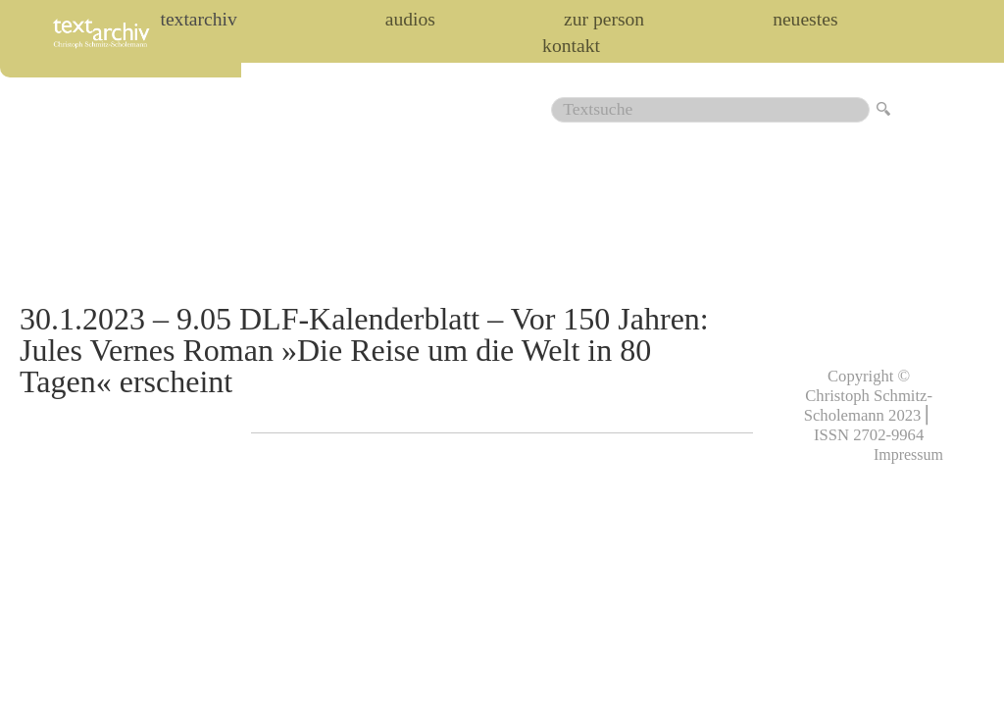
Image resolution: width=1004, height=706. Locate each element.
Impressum (908, 454)
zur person (604, 19)
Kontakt (571, 46)
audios (410, 19)
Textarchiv (198, 19)
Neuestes (805, 19)
